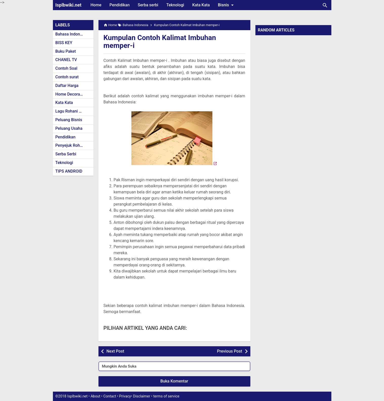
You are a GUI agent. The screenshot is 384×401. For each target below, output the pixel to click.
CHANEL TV (66, 59)
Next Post (115, 351)
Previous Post (229, 351)
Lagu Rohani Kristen (73, 111)
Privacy (125, 396)
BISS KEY (63, 42)
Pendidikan (119, 5)
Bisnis (227, 5)
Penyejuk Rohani (70, 145)
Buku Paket (65, 51)
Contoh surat (67, 77)
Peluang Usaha (69, 128)
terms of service (166, 396)
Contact (109, 396)
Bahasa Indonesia (71, 34)
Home (96, 5)
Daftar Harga (66, 85)
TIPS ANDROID (69, 171)
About (95, 396)
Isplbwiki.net (68, 5)
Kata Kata (201, 5)
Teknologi (175, 5)
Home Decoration (71, 94)
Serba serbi (148, 5)
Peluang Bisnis (68, 119)
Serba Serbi (65, 154)
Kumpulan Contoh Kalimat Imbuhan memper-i (160, 41)
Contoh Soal (66, 68)
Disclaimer (141, 396)
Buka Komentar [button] (174, 381)
